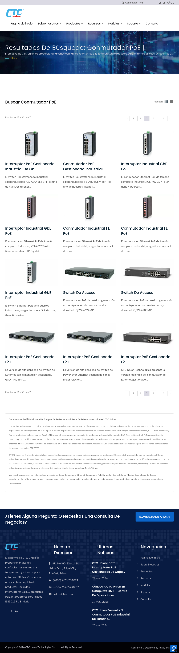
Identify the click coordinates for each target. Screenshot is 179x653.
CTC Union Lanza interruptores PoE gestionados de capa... (108, 567)
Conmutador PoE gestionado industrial (83, 166)
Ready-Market (166, 647)
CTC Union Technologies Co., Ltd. (42, 647)
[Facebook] (7, 611)
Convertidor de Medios (123, 475)
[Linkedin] (16, 611)
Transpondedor (51, 479)
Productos (74, 24)
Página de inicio (21, 24)
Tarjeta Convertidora (109, 479)
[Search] (140, 2)
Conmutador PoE (93, 475)
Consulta (152, 24)
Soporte (134, 24)
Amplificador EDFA (90, 479)
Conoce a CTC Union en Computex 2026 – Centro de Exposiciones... (109, 591)
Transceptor (145, 479)
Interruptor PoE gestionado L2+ (30, 359)
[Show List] (171, 101)
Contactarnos (15, 483)
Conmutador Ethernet (75, 475)
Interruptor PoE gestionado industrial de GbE (30, 166)
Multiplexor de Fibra (129, 479)
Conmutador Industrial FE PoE (86, 231)
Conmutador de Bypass (145, 475)
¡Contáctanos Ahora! (154, 516)
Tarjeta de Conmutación (70, 479)
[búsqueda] (122, 2)
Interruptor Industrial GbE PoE (144, 166)
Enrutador (107, 475)
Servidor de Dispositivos (20, 479)
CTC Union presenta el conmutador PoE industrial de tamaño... (111, 614)
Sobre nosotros (49, 24)
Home (14, 57)
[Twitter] (11, 611)
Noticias (115, 24)
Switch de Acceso (79, 292)
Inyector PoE (38, 479)
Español (168, 2)
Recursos (95, 24)
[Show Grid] (166, 101)
